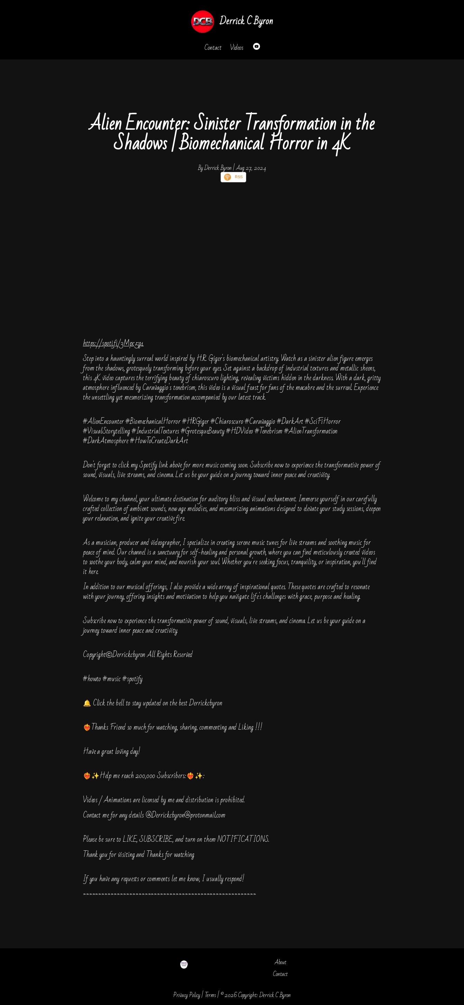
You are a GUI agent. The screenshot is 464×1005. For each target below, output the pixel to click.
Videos (236, 48)
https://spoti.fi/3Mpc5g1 (113, 343)
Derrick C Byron (246, 21)
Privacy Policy (186, 995)
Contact (213, 48)
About (280, 962)
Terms (210, 995)
